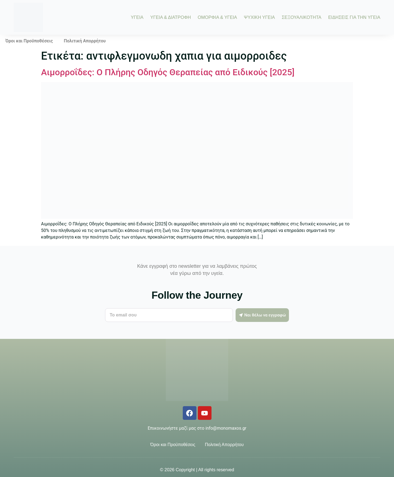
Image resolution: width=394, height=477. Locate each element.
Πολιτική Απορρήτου (85, 40)
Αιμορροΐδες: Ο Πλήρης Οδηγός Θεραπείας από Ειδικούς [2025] (167, 72)
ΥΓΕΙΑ (137, 17)
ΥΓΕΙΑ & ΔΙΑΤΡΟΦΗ (170, 17)
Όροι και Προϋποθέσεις (29, 40)
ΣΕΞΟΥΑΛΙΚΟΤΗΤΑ (301, 17)
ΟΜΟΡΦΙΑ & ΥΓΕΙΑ (217, 17)
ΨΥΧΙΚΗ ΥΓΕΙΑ (259, 17)
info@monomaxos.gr (225, 428)
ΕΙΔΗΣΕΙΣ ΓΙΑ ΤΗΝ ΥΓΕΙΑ (354, 17)
